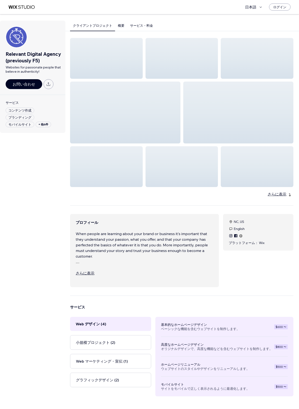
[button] (106, 58)
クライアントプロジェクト (92, 25)
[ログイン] (280, 7)
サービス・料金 (141, 25)
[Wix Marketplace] (21, 7)
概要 (121, 25)
